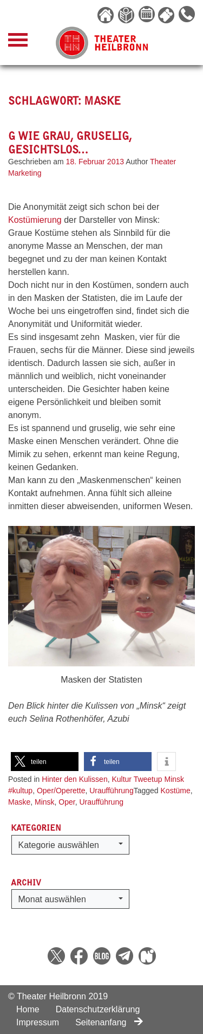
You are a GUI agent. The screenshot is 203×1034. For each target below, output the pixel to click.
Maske (19, 802)
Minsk (45, 802)
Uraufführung (111, 790)
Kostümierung (36, 219)
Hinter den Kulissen (74, 779)
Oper (66, 802)
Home (28, 1009)
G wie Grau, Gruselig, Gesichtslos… (70, 143)
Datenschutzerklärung (98, 1009)
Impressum (37, 1022)
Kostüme (176, 790)
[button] (44, 761)
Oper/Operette (61, 790)
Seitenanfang (109, 1022)
